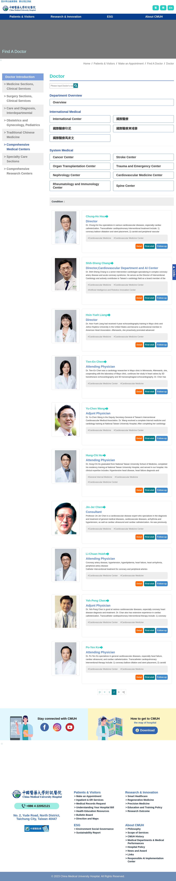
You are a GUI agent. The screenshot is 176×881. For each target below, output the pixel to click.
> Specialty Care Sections (15, 159)
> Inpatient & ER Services (88, 799)
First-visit (149, 246)
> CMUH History (134, 836)
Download (147, 730)
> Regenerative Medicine (139, 799)
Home (86, 63)
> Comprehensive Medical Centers (17, 147)
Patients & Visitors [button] (22, 16)
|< (100, 692)
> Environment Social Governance (94, 829)
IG (57, 727)
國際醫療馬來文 (63, 138)
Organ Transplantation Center (74, 166)
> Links (129, 854)
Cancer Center (63, 157)
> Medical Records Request (90, 803)
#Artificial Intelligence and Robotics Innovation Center (112, 290)
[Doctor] (64, 85)
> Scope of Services (136, 832)
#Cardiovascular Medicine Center (129, 238)
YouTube (69, 727)
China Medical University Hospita (37, 794)
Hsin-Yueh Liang (96, 314)
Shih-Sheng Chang (98, 263)
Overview (59, 102)
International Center (67, 119)
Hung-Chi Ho (94, 455)
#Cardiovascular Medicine (99, 238)
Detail (139, 246)
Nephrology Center (66, 175)
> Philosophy (133, 829)
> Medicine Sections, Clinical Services (19, 86)
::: (3, 2)
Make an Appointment (131, 63)
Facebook (44, 727)
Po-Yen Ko (92, 647)
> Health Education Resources (91, 811)
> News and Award (136, 850)
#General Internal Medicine (100, 477)
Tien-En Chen (94, 361)
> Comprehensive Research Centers (18, 171)
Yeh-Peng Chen (96, 600)
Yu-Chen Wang (95, 408)
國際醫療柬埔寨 (127, 128)
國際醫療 (122, 119)
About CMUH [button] (154, 16)
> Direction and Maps (86, 818)
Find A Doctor (155, 63)
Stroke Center (126, 157)
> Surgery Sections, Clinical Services (18, 98)
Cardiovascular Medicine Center (139, 175)
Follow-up (162, 246)
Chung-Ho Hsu (95, 216)
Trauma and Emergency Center (138, 166)
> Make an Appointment (87, 796)
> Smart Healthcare (136, 796)
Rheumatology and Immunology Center (76, 185)
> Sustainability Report (87, 832)
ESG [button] (110, 16)
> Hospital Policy (135, 847)
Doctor (170, 63)
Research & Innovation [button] (66, 16)
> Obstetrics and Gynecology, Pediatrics (22, 123)
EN (170, 7)
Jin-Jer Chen (94, 507)
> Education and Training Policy (143, 807)
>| (123, 692)
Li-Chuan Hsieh (96, 553)
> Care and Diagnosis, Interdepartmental (20, 111)
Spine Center (125, 185)
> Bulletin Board (83, 815)
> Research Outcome (137, 811)
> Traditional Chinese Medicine (19, 135)
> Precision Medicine (137, 803)
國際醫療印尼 (62, 128)
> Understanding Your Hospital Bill (94, 807)
